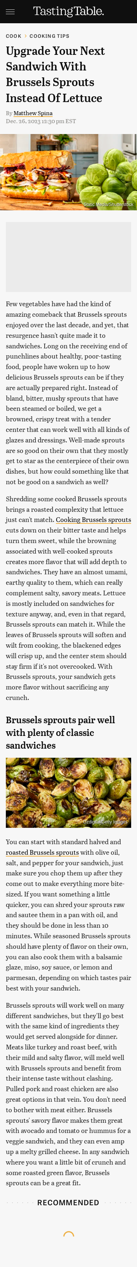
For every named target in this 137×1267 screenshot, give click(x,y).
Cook (14, 35)
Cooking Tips (49, 35)
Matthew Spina (33, 113)
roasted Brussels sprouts (42, 852)
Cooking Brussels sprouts (93, 519)
